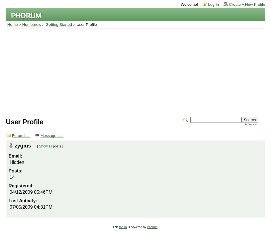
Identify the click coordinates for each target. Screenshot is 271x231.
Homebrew (31, 24)
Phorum (152, 227)
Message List (52, 135)
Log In (213, 4)
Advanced (251, 124)
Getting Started (59, 24)
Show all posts (50, 146)
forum (123, 227)
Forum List (21, 135)
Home (12, 24)
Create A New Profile (247, 4)
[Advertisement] (135, 71)
